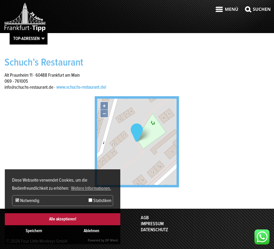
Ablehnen (91, 230)
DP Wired (111, 240)
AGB (145, 218)
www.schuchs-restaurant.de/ (81, 87)
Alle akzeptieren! (62, 219)
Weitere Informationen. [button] (91, 188)
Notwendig (27, 201)
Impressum (152, 224)
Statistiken (99, 201)
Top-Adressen (26, 38)
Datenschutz (154, 230)
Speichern (34, 230)
